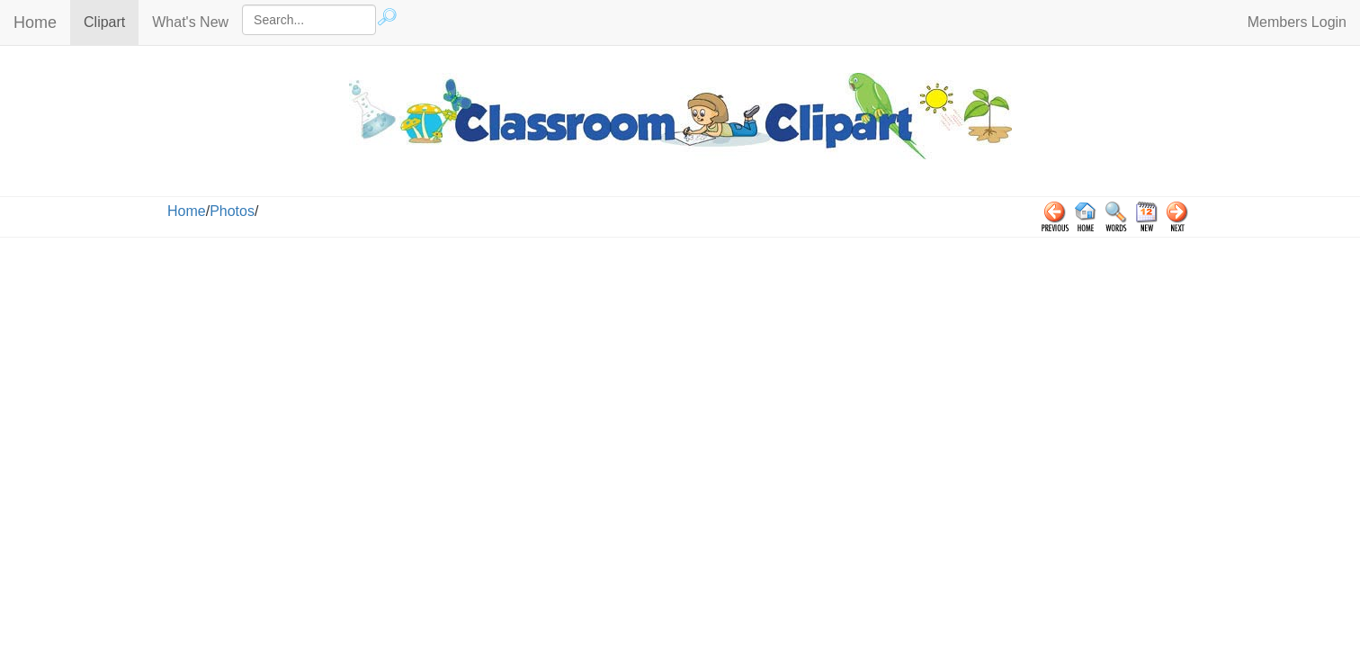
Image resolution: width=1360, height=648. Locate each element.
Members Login (1297, 22)
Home (35, 23)
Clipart (111, 21)
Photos (232, 211)
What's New (190, 22)
